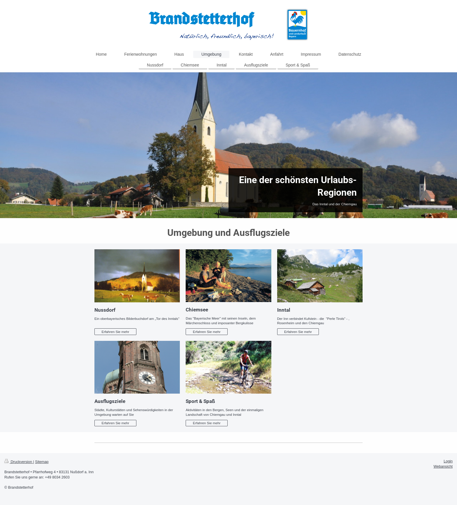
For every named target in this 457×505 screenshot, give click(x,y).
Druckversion (18, 462)
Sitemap (41, 462)
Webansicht (443, 466)
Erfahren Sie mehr (115, 332)
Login (448, 461)
